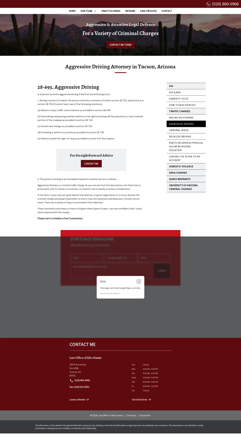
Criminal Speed (179, 133)
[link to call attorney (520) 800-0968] (222, 5)
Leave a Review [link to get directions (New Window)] (80, 403)
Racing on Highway (181, 121)
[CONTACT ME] (91, 167)
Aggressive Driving (181, 127)
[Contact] (166, 14)
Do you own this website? (110, 297)
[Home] (72, 14)
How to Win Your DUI (182, 108)
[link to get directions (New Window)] (98, 373)
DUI (171, 89)
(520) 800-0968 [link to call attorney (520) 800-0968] (80, 384)
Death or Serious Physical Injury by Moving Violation (186, 150)
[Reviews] (130, 14)
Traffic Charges (179, 114)
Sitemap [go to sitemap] (131, 418)
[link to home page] (21, 5)
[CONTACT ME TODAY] (120, 48)
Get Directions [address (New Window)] (142, 403)
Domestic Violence (181, 169)
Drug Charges (178, 176)
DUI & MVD (175, 95)
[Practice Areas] (111, 14)
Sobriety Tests (178, 102)
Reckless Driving (180, 140)
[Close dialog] (139, 285)
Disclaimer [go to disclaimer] (145, 418)
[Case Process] (148, 14)
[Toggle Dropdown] (95, 14)
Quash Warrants (180, 182)
